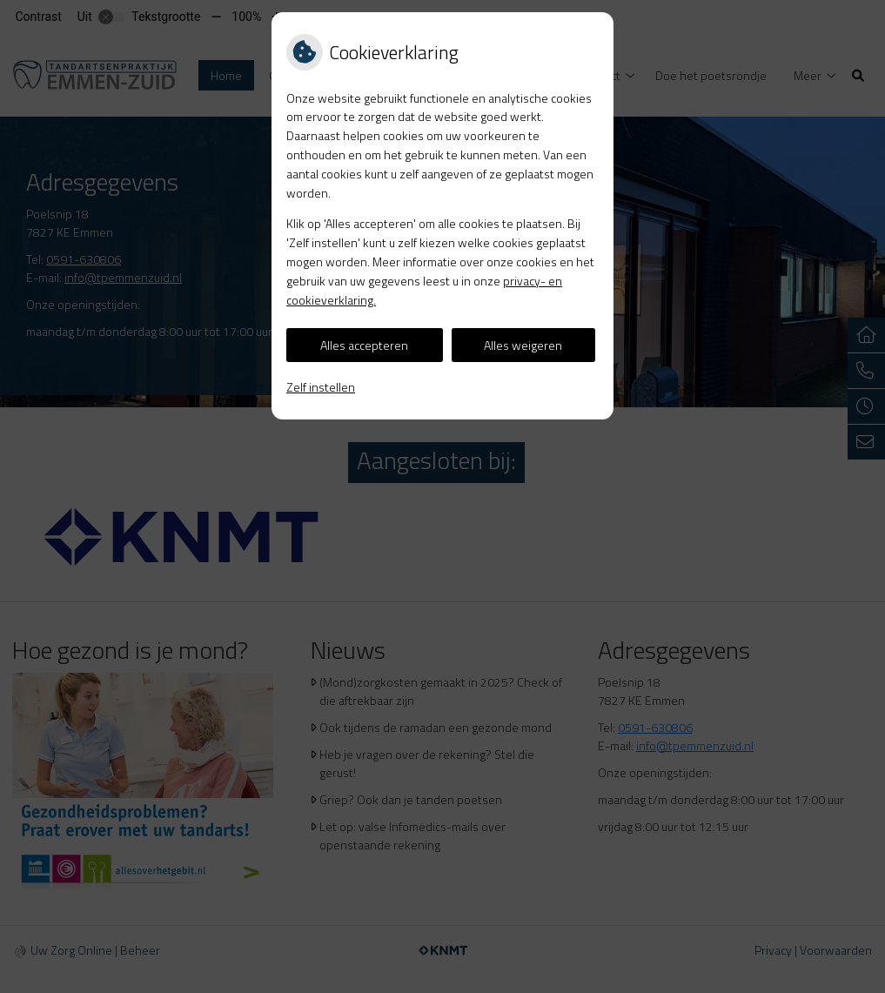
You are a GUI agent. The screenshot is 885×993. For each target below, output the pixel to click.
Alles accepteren (364, 345)
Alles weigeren (523, 345)
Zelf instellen (320, 387)
